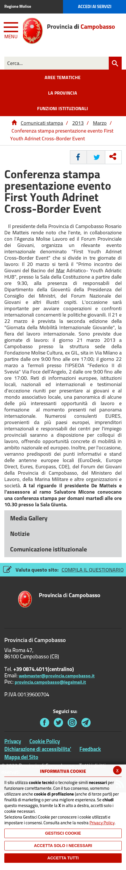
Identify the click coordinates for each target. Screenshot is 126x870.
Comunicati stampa (42, 123)
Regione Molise (17, 6)
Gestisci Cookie (63, 833)
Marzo (100, 123)
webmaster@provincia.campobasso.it (57, 675)
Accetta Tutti (63, 858)
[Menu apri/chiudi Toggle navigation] (11, 29)
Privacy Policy (101, 823)
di (69, 595)
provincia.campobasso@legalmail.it (50, 682)
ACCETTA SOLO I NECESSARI (63, 845)
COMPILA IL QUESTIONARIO (93, 569)
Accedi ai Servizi (94, 6)
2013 (78, 123)
